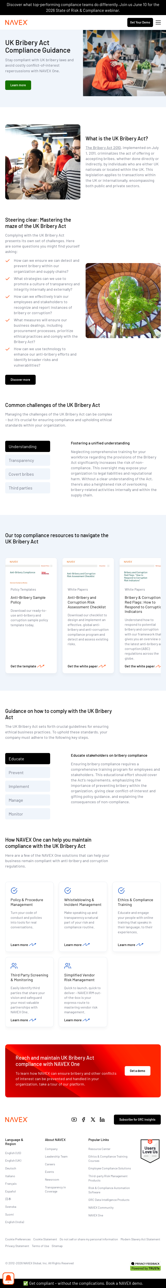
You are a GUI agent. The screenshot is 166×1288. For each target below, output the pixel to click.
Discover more (20, 379)
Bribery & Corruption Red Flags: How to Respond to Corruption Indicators (144, 604)
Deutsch (10, 1168)
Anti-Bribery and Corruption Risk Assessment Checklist (87, 602)
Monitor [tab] (16, 813)
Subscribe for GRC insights (137, 1119)
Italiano (10, 1176)
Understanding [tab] (23, 446)
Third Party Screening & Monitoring (29, 977)
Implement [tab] (19, 786)
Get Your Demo (140, 22)
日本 (8, 1199)
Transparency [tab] (21, 460)
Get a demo (137, 1071)
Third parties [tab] (20, 487)
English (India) (14, 1222)
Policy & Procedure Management (27, 902)
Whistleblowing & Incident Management (83, 902)
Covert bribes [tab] (21, 474)
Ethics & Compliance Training (135, 902)
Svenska (10, 1206)
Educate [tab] (16, 758)
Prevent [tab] (16, 772)
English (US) (13, 1153)
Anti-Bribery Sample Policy (28, 599)
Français (11, 1183)
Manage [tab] (16, 800)
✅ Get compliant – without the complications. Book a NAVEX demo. (83, 1283)
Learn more (18, 85)
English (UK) (13, 1160)
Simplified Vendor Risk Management (79, 977)
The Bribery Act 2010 (103, 147)
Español (10, 1191)
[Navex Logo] (16, 22)
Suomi (9, 1214)
